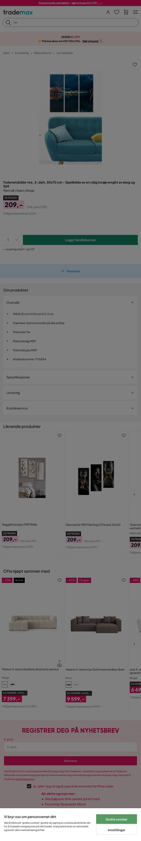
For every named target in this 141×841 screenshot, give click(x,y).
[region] (70, 824)
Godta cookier (117, 819)
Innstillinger (117, 830)
